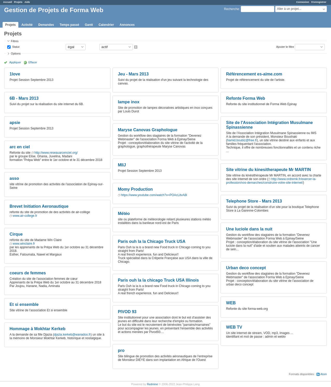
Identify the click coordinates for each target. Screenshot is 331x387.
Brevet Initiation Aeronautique (39, 206)
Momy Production (135, 189)
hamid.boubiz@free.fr (242, 140)
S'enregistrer (318, 2)
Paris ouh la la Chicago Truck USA (151, 241)
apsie (15, 122)
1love (15, 74)
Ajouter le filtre (285, 46)
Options (15, 53)
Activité (27, 25)
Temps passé (69, 25)
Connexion (302, 2)
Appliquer (15, 62)
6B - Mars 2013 (24, 98)
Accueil (7, 2)
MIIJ (122, 165)
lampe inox (129, 102)
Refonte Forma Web (245, 98)
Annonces (127, 25)
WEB (231, 303)
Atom (323, 374)
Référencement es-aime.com (254, 74)
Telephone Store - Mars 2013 (254, 201)
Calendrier (106, 25)
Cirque (16, 234)
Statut (15, 46)
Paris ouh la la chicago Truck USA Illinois (158, 280)
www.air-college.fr (25, 216)
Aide (27, 2)
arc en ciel (20, 147)
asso (14, 178)
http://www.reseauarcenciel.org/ (56, 152)
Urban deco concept (246, 268)
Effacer (32, 62)
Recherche (231, 9)
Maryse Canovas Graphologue (147, 130)
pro (121, 350)
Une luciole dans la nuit (249, 229)
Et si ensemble (24, 304)
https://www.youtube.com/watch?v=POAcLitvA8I (154, 195)
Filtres (14, 41)
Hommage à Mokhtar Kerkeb (37, 329)
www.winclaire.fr (24, 243)
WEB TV (234, 327)
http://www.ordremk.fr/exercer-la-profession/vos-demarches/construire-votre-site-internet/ (271, 180)
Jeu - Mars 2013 (133, 74)
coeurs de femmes (28, 273)
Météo (124, 213)
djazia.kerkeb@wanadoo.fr (72, 334)
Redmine (152, 384)
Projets (18, 2)
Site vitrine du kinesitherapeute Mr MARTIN (268, 169)
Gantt (89, 25)
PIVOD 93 (127, 311)
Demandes (46, 25)
